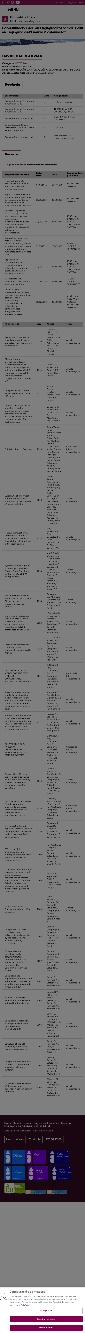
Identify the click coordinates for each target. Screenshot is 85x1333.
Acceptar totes (46, 1330)
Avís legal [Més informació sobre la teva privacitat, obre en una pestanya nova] (25, 1307)
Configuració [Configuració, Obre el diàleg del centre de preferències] (46, 1313)
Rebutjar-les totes (46, 1321)
